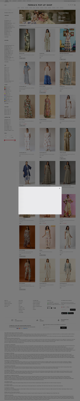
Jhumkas (65, 377)
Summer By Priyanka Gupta (69, 345)
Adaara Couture (39, 351)
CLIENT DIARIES (21, 312)
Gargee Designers (54, 356)
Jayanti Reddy (35, 346)
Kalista (39, 346)
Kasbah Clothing (64, 356)
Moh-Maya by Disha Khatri (17, 361)
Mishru (56, 346)
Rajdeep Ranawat (28, 347)
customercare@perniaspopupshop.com (54, 304)
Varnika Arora (25, 361)
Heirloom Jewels (63, 376)
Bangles (21, 376)
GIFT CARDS (20, 306)
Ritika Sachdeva (32, 363)
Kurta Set (30, 382)
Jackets (28, 371)
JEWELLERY (14, 0)
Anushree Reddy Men (16, 356)
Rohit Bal (56, 347)
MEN (10, 0)
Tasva (5, 354)
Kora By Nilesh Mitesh (40, 358)
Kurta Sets (6, 371)
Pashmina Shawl (28, 379)
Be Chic (56, 362)
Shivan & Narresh (20, 346)
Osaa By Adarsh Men (60, 345)
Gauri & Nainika (29, 346)
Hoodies (46, 371)
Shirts (14, 371)
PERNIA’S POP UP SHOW (8, 303)
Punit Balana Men (56, 355)
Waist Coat (32, 371)
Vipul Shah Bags (65, 362)
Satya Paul (21, 345)
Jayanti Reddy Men (25, 358)
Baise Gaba (7, 346)
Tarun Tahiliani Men (70, 355)
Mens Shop (6, 373)
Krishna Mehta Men (44, 355)
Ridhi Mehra (11, 346)
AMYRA (70, 362)
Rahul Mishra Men (35, 357)
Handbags (45, 378)
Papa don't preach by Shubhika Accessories (12, 363)
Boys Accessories (60, 385)
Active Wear (21, 373)
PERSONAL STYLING (22, 309)
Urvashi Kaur (63, 351)
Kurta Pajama (7, 372)
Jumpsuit (33, 372)
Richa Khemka (27, 351)
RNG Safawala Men (41, 357)
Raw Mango (7, 345)
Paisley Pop (22, 363)
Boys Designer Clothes (8, 385)
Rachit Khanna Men (23, 356)
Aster (53, 361)
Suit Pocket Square (41, 371)
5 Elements (53, 362)
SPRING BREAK (71, 357)
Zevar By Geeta (60, 361)
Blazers (58, 371)
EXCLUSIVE (20, 303)
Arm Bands (55, 376)
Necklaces (6, 376)
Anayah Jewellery (27, 362)
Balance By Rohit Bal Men (16, 358)
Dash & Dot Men (9, 354)
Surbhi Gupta (14, 351)
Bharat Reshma (29, 355)
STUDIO (24, 0)
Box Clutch (23, 379)
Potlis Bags (37, 378)
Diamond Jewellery (41, 377)
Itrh (31, 351)
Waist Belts (52, 378)
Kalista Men (59, 356)
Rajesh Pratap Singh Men (40, 354)
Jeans (71, 371)
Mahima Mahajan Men (8, 357)
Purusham (24, 355)
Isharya (11, 361)
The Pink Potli (35, 361)
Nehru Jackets (21, 385)
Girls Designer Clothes (8, 382)
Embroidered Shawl (35, 379)
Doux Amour (37, 362)
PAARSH (19, 357)
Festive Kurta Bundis (68, 372)
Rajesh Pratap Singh (35, 347)
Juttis (34, 378)
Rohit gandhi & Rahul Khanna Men (53, 354)
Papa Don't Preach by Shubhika (10, 347)
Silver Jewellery (47, 377)
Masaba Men (15, 357)
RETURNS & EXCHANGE (36, 303)
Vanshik (46, 354)
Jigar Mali (34, 351)
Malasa (10, 351)
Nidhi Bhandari (48, 362)
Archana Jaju (19, 351)
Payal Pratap (18, 347)
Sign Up (63, 327)
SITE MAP (34, 309)
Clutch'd (39, 361)
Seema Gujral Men (60, 357)
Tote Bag (9, 379)
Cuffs (13, 376)
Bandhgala (24, 372)
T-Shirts (55, 371)
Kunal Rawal (7, 355)
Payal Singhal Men (24, 357)
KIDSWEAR (19, 0)
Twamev (10, 355)
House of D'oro (12, 362)
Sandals (29, 378)
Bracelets (15, 376)
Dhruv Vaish (15, 354)
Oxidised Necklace (20, 378)
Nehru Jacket (11, 371)
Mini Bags (6, 379)
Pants (26, 371)
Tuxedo (16, 372)
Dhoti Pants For (47, 382)
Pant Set (16, 373)
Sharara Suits (26, 382)
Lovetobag (33, 362)
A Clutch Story (42, 362)
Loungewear (42, 372)
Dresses (43, 382)
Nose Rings (29, 376)
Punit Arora (29, 357)
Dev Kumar (38, 355)
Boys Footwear (53, 385)
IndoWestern (62, 372)
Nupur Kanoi (64, 346)
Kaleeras (37, 376)
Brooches (30, 373)
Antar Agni (25, 345)
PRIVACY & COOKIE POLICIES (37, 306)
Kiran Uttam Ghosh (44, 346)
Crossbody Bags (66, 378)
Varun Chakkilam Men (32, 358)
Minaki (17, 362)
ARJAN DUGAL (41, 356)
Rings (19, 376)
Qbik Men (6, 356)
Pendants (68, 376)
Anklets (58, 376)
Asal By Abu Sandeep (37, 345)
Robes (49, 371)
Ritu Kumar (52, 347)
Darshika (34, 355)
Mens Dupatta (28, 372)
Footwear (25, 373)
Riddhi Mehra (42, 347)
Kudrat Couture (70, 356)
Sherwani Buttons (66, 371)
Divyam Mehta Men (32, 354)
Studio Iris (44, 351)
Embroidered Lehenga (19, 382)
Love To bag (30, 361)
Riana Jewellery (21, 362)
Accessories (37, 372)
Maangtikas (34, 376)
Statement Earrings (54, 377)
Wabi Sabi (67, 354)
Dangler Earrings (61, 377)
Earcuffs (41, 376)
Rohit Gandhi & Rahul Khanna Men (51, 357)
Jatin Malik (10, 356)
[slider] (4, 140)
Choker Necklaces (13, 378)
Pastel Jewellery (28, 377)
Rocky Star (55, 345)
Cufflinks (52, 372)
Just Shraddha (7, 362)
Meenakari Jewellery (8, 377)
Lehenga (14, 382)
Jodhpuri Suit (12, 372)
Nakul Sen (59, 346)
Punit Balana (23, 347)
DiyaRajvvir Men (47, 356)
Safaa (23, 351)
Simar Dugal (7, 351)
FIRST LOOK (29, 0)
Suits (23, 371)
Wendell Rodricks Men (8, 358)
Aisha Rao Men (36, 356)
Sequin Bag (19, 379)
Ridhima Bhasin (47, 347)
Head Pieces (45, 376)
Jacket (38, 385)
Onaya (25, 346)
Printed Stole (41, 379)
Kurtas (21, 371)
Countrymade (20, 354)
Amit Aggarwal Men (63, 355)
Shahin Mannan (58, 351)
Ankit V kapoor (25, 354)
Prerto (36, 363)
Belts (32, 378)
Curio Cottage (7, 361)
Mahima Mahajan (51, 346)
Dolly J (43, 345)
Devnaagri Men (50, 355)
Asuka (70, 354)
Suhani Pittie (26, 363)
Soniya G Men (66, 357)
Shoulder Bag (14, 379)
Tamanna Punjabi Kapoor (50, 351)
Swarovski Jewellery (15, 377)
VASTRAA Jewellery (48, 361)
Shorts (52, 371)
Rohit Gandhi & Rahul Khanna (63, 347)
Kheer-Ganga (15, 355)
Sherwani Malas (47, 372)
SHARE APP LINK (73, 309)
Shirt (43, 385)
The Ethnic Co (20, 355)
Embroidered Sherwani (32, 385)
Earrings (9, 376)
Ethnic (55, 372)
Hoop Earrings (7, 378)
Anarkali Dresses (38, 382)
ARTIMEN (28, 356)
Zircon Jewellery (22, 377)
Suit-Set (61, 371)
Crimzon (39, 363)
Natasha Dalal (11, 345)
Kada (24, 378)
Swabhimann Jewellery (67, 361)
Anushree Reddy (30, 345)
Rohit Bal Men (62, 354)
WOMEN (6, 0)
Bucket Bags (71, 378)
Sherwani (17, 371)
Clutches (41, 378)
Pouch (49, 378)
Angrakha (19, 372)
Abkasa (32, 356)
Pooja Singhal (16, 345)
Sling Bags (60, 378)
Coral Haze (60, 362)
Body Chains (50, 376)
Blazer (40, 385)
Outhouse (43, 361)
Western (58, 372)
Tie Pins (36, 371)
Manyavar (15, 346)
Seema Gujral (71, 347)
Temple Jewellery (34, 377)
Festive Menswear (12, 373)
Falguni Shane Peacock (48, 345)
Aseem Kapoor (68, 351)
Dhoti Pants (46, 385)
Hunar (56, 361)
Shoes (26, 378)
